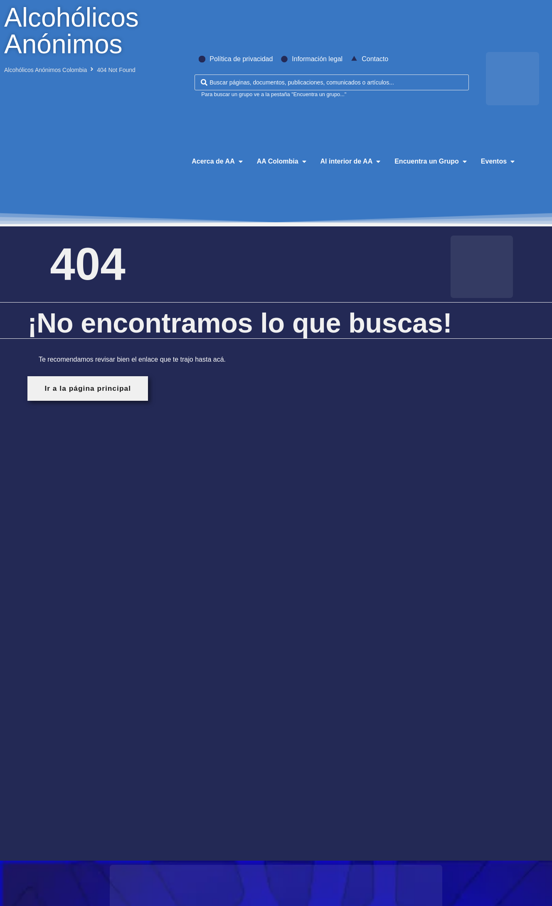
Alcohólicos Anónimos (71, 30)
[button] (217, 161)
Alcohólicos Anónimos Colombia (45, 70)
